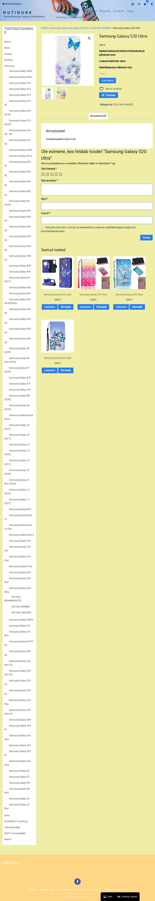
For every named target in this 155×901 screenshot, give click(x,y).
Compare (61, 11)
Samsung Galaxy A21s (20, 155)
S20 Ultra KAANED (20, 606)
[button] (89, 38)
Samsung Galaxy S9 (19, 798)
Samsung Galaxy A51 (20, 293)
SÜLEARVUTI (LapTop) (16, 821)
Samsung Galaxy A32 (20, 210)
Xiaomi (7, 839)
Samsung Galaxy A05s (20, 77)
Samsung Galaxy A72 (20, 389)
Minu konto (89, 11)
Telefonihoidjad (12, 827)
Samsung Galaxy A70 (20, 377)
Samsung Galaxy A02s (20, 71)
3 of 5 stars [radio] (52, 174)
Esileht (44, 28)
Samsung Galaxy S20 (20, 572)
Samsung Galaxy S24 (20, 719)
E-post (45, 213)
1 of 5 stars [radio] (43, 174)
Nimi (44, 199)
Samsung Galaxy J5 (19, 444)
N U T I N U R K (17, 12)
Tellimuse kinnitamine (70, 17)
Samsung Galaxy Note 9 (21, 534)
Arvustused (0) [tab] (98, 115)
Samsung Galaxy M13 (20, 509)
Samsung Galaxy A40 (20, 265)
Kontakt (74, 11)
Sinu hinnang (49, 168)
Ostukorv (119, 11)
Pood (130, 11)
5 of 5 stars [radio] (61, 174)
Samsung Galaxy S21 (20, 625)
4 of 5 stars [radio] (56, 174)
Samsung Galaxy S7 (19, 776)
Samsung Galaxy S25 (20, 745)
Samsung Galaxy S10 (20, 540)
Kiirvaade (53, 309)
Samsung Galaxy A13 (20, 95)
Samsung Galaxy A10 (20, 83)
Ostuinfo (105, 11)
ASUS (7, 48)
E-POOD (98, 889)
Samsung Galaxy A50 (20, 287)
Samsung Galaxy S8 (19, 782)
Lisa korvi (107, 80)
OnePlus (8, 60)
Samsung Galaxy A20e (20, 149)
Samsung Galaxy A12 (20, 89)
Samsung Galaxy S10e (20, 566)
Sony (6, 815)
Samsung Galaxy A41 (20, 271)
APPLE (7, 42)
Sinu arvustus (49, 180)
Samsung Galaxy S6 (19, 770)
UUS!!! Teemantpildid (14, 833)
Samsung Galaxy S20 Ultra (75, 28)
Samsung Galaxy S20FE (21, 619)
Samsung (9, 66)
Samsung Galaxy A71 (20, 383)
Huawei (8, 54)
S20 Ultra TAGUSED (21, 612)
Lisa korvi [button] (53, 301)
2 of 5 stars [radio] (47, 174)
